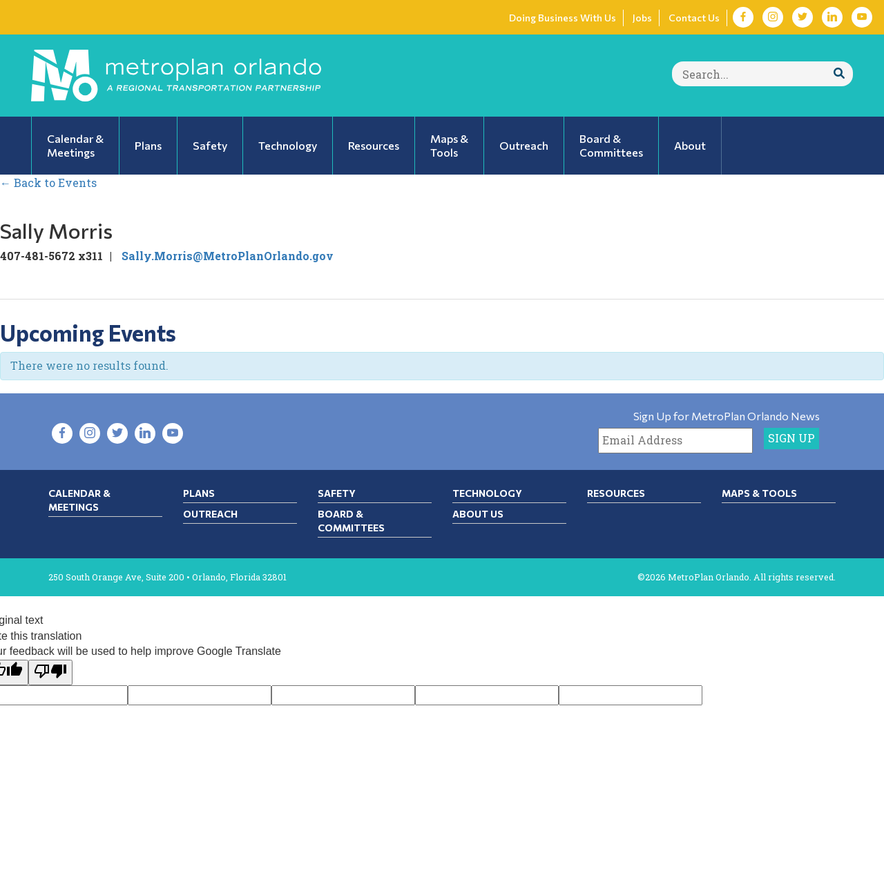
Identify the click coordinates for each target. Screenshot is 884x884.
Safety (337, 493)
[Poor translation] (50, 672)
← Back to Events (48, 182)
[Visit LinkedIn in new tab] (832, 17)
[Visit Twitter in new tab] (802, 17)
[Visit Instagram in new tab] (772, 17)
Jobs (642, 17)
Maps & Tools (759, 493)
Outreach (210, 514)
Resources (616, 493)
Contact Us (694, 17)
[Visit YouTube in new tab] (862, 17)
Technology (487, 493)
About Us (477, 514)
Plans (199, 493)
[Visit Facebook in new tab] (743, 17)
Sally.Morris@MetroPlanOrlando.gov (228, 255)
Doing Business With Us (562, 17)
